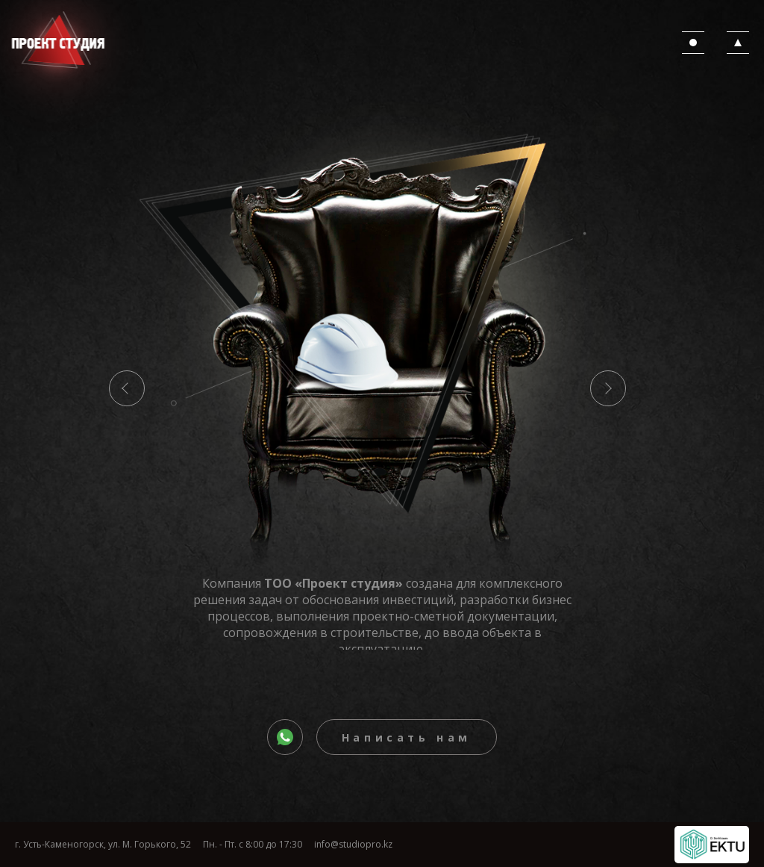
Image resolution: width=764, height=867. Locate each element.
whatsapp (302, 739)
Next (608, 388)
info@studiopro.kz (353, 844)
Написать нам (407, 737)
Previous (127, 388)
